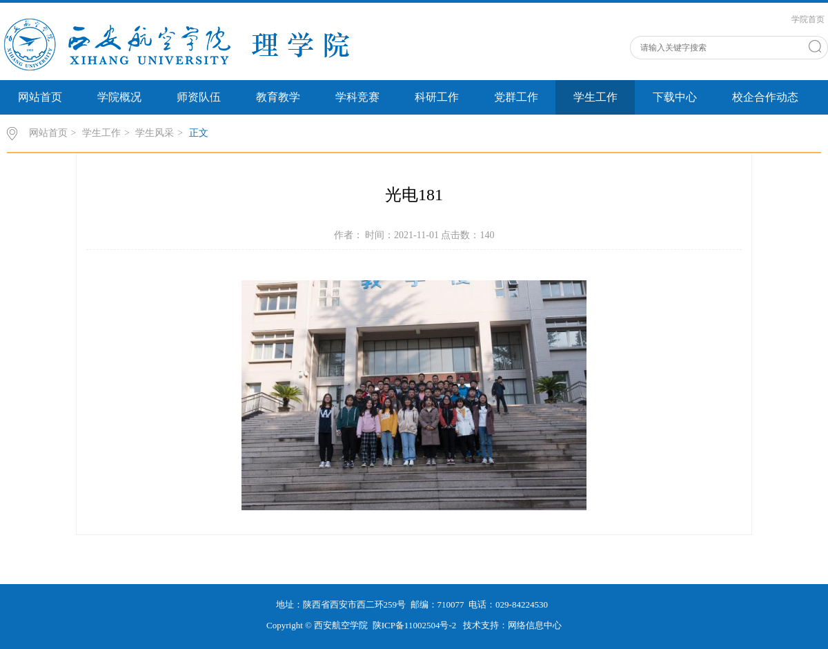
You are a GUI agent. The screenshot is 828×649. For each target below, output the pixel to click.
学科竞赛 (357, 97)
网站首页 (40, 97)
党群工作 (516, 97)
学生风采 (154, 133)
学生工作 (595, 97)
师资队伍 (199, 97)
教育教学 (278, 97)
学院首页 (808, 19)
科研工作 (437, 97)
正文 (198, 133)
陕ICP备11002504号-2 (416, 625)
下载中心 (675, 97)
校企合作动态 (765, 97)
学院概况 (119, 97)
